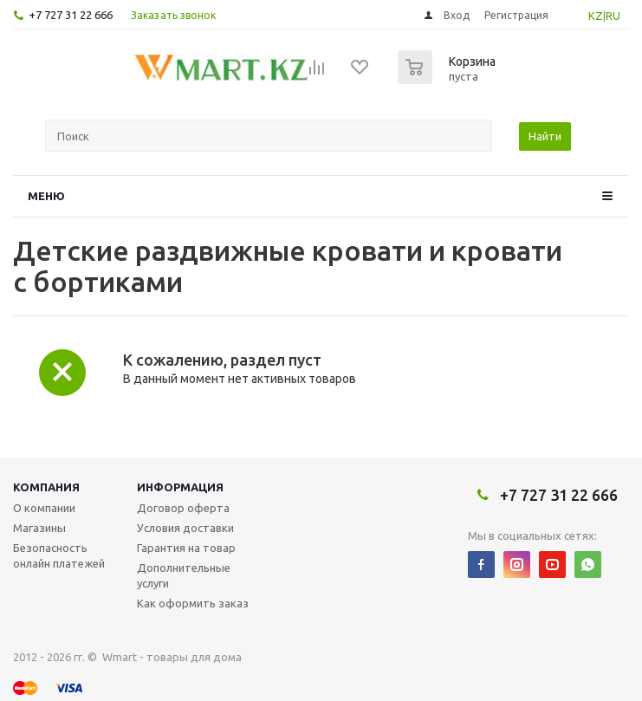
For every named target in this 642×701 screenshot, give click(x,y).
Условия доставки (185, 528)
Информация (180, 487)
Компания (46, 487)
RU (613, 16)
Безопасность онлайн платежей (59, 555)
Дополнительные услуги (183, 575)
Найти (545, 136)
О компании (44, 508)
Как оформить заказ (193, 603)
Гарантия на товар (186, 548)
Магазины (39, 528)
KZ (595, 16)
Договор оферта (183, 508)
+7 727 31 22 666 (71, 15)
